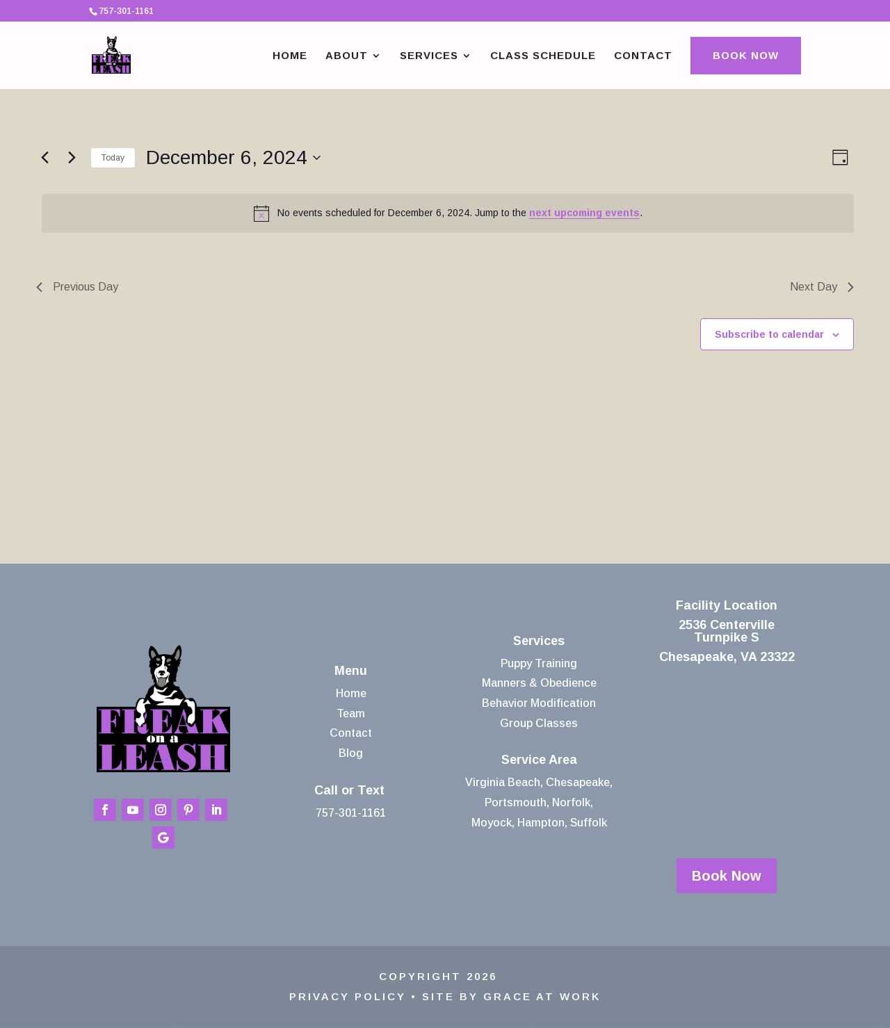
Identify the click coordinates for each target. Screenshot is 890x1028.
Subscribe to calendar (769, 334)
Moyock (491, 823)
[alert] (448, 213)
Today (113, 158)
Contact (643, 56)
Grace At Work (542, 996)
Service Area (539, 760)
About (346, 56)
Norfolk (571, 802)
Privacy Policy (347, 996)
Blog (351, 753)
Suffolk (588, 823)
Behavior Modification (539, 703)
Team (351, 713)
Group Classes (539, 723)
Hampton (541, 823)
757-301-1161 (351, 813)
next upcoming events (584, 212)
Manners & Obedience (539, 683)
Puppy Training (539, 663)
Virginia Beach (502, 782)
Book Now (746, 55)
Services (429, 56)
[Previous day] (44, 157)
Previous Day (77, 287)
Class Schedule (543, 56)
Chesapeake (578, 782)
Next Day (822, 287)
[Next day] (71, 157)
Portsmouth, (517, 802)
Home (290, 56)
